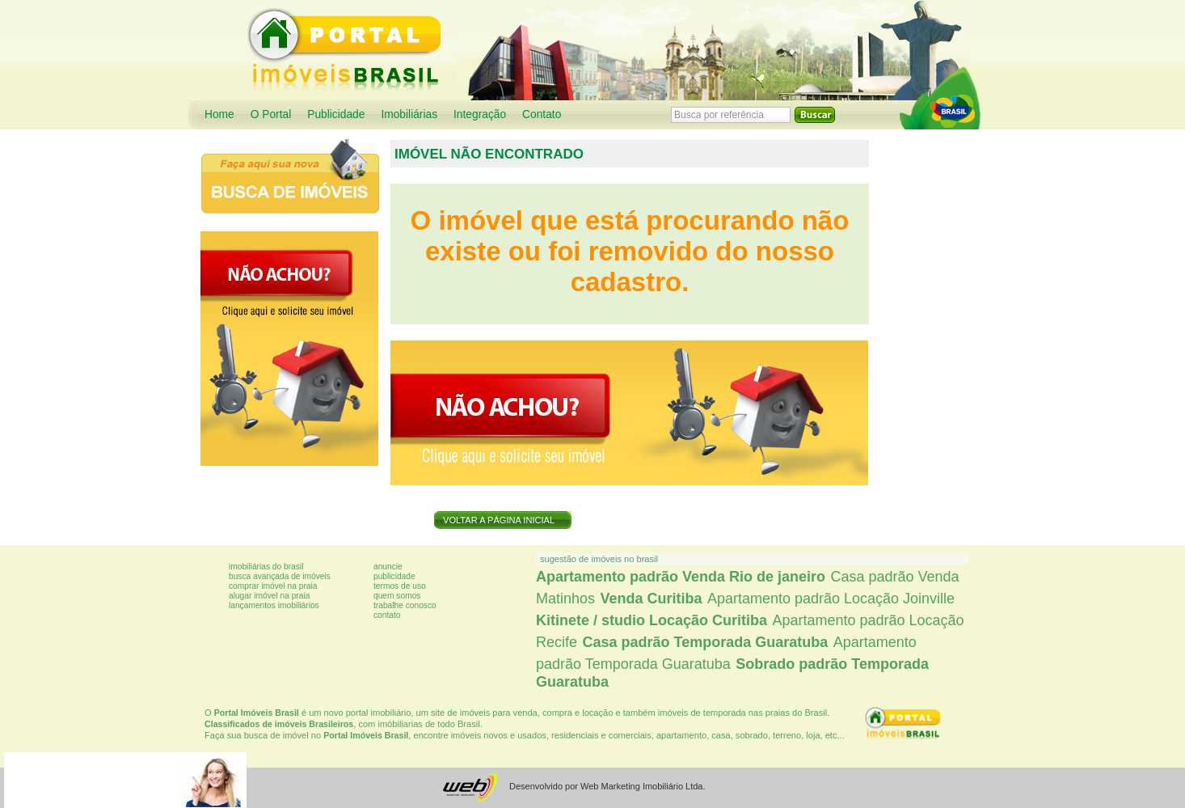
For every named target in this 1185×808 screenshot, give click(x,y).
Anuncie (388, 566)
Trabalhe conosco (404, 605)
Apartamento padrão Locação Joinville (831, 598)
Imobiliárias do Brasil (266, 566)
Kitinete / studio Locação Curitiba (651, 620)
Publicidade (336, 114)
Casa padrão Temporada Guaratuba (705, 642)
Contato (541, 114)
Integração (479, 114)
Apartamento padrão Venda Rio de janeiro (680, 577)
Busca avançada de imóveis (280, 576)
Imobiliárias (409, 114)
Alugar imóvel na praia (269, 595)
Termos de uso (399, 586)
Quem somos (396, 595)
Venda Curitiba (651, 598)
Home (219, 114)
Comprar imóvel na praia (273, 586)
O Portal (271, 114)
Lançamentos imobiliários (274, 605)
